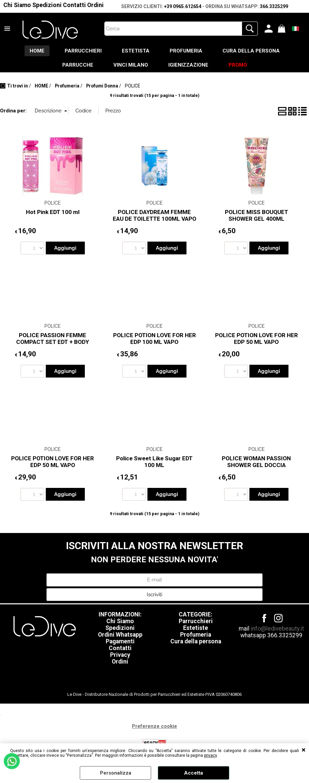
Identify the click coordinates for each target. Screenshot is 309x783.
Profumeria (195, 634)
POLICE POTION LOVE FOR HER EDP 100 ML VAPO (154, 339)
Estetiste (195, 628)
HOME (37, 51)
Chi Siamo (17, 5)
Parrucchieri (196, 621)
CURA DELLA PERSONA (251, 51)
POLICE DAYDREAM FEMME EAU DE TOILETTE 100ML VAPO (154, 215)
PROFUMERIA (186, 51)
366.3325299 (274, 6)
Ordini (95, 5)
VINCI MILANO (130, 65)
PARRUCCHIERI (83, 51)
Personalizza (115, 773)
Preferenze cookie (154, 726)
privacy (210, 755)
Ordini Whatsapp (120, 634)
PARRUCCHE (77, 65)
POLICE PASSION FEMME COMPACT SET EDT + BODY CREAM (52, 342)
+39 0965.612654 (182, 6)
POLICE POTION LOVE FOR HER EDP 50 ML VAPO (256, 339)
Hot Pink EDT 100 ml (52, 212)
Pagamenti (120, 641)
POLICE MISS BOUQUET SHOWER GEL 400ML (256, 215)
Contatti (74, 5)
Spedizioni (47, 5)
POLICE (52, 203)
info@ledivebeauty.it (277, 628)
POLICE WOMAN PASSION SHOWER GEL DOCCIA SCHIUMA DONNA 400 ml (256, 465)
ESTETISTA (135, 51)
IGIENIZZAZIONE (188, 65)
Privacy (120, 654)
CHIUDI (304, 750)
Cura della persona (195, 641)
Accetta (193, 773)
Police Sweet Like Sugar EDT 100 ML (154, 462)
